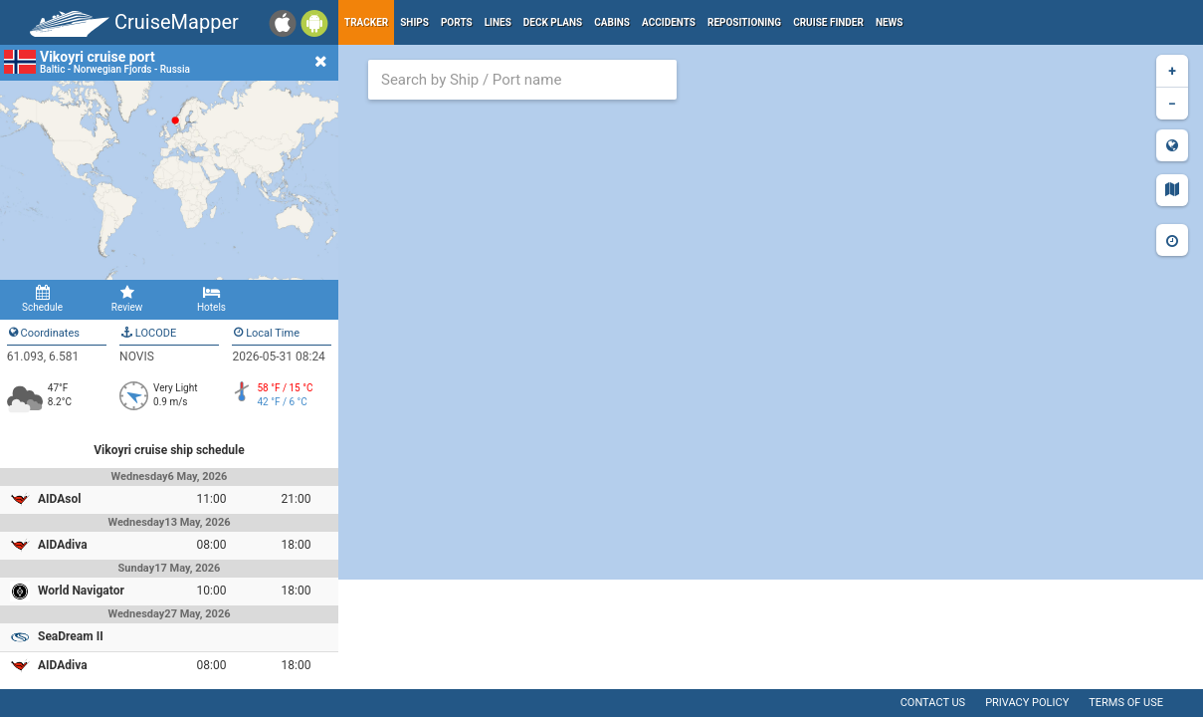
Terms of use (1126, 702)
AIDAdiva (63, 545)
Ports (457, 22)
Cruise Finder (828, 22)
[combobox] (522, 80)
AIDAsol (59, 499)
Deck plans (552, 22)
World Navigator (81, 591)
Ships (414, 22)
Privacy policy (1027, 702)
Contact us (933, 702)
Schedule (42, 299)
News (889, 22)
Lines (498, 22)
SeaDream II (70, 636)
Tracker (366, 22)
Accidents (669, 22)
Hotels (211, 299)
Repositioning (744, 22)
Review (127, 299)
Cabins (612, 22)
